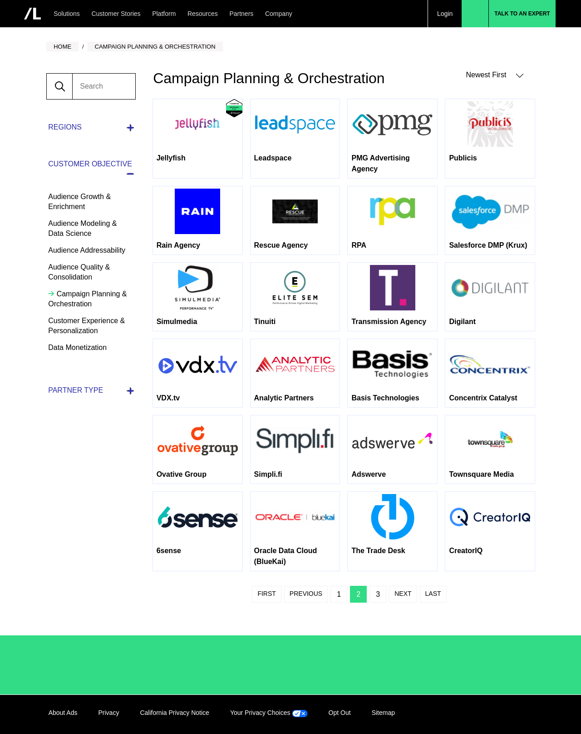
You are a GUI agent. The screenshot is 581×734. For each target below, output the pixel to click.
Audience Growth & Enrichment (79, 201)
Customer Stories (115, 13)
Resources (202, 13)
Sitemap (383, 712)
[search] (103, 86)
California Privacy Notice (174, 712)
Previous (306, 593)
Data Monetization (77, 347)
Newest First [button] (494, 75)
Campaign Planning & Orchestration (87, 299)
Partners (241, 13)
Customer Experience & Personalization (86, 326)
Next (402, 593)
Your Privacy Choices (269, 712)
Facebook (489, 714)
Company (278, 13)
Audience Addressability (86, 250)
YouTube (526, 714)
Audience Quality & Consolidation (79, 272)
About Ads (63, 712)
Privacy (108, 712)
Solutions (67, 13)
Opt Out (340, 712)
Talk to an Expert (522, 13)
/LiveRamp (79, 665)
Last (433, 593)
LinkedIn (471, 714)
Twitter (508, 714)
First (266, 593)
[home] (32, 14)
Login (445, 13)
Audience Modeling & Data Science (82, 228)
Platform (164, 13)
